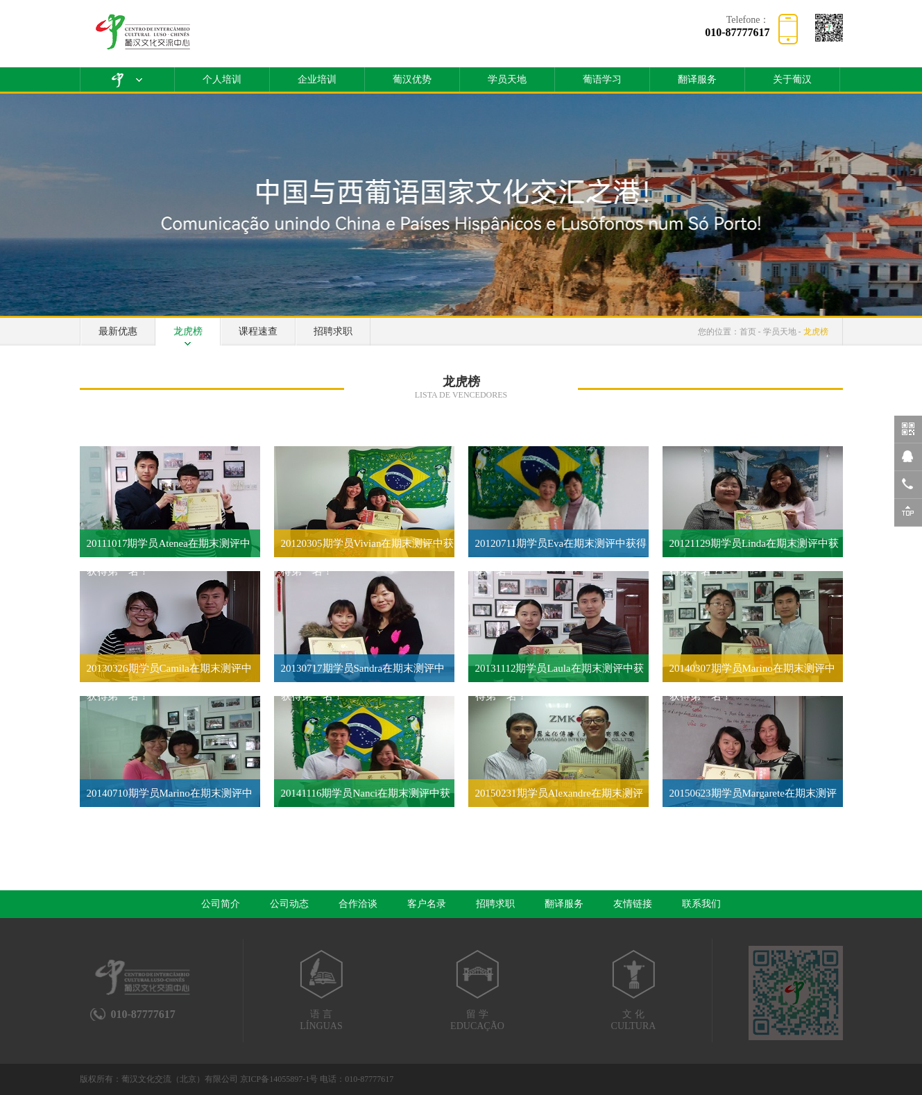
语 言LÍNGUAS (322, 990)
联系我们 (701, 904)
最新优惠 (118, 331)
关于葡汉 (792, 79)
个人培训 (222, 79)
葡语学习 (602, 79)
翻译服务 (697, 79)
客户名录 (426, 904)
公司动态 (289, 904)
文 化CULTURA (634, 990)
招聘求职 (333, 331)
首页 (748, 332)
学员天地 (507, 79)
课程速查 (258, 331)
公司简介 (220, 904)
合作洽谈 (358, 904)
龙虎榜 (188, 331)
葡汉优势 (412, 79)
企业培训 (317, 79)
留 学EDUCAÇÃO (478, 990)
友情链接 (632, 904)
